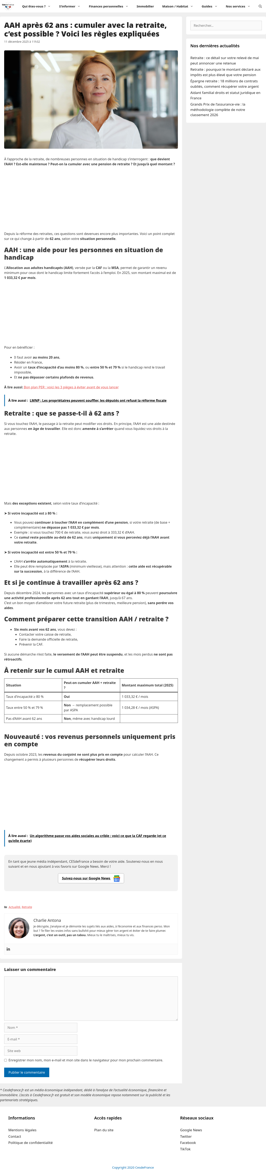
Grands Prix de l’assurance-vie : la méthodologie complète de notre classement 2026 (217, 109)
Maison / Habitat (180, 6)
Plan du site (103, 1130)
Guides (212, 6)
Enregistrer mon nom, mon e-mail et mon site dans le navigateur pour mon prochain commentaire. (86, 1060)
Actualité (14, 907)
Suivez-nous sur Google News (91, 878)
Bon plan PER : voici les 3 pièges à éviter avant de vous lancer (71, 387)
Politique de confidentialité (30, 1142)
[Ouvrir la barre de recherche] (260, 6)
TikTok (185, 1149)
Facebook (188, 1142)
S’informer (72, 6)
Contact (14, 1136)
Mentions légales (22, 1130)
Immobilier (145, 6)
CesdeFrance (144, 1167)
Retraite (27, 907)
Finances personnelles (110, 6)
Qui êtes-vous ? (38, 6)
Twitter (186, 1136)
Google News (191, 1130)
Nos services (240, 6)
